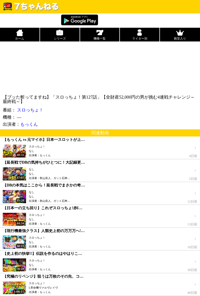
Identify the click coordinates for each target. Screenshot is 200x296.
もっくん (29, 124)
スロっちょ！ (30, 110)
